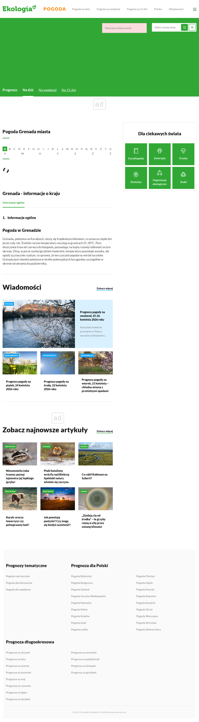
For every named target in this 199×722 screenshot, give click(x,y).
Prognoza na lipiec (16, 692)
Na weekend (47, 90)
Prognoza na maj (15, 679)
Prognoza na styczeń (18, 652)
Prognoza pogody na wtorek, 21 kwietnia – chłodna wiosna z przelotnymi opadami (95, 385)
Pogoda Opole (144, 583)
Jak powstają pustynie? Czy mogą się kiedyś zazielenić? (57, 521)
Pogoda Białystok (81, 576)
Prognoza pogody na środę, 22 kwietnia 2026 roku (56, 385)
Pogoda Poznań (145, 589)
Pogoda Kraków (80, 616)
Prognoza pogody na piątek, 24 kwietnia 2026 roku (18, 385)
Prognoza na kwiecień (18, 672)
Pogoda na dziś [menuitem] (81, 9)
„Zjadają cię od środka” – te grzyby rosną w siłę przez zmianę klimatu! (93, 521)
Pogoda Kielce (79, 609)
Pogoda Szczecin (145, 603)
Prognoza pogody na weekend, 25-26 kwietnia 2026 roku (92, 316)
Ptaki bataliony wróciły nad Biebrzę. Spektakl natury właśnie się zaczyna (57, 476)
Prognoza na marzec (17, 666)
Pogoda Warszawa (147, 616)
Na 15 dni (69, 90)
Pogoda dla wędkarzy (18, 589)
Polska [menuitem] (158, 9)
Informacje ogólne (14, 202)
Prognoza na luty (16, 659)
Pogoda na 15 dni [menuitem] (137, 9)
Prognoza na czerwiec (18, 686)
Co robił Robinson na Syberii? (95, 476)
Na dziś (28, 90)
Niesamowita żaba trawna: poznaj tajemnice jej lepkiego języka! (20, 476)
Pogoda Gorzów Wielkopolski (88, 596)
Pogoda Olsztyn (145, 576)
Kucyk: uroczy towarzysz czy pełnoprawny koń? (17, 521)
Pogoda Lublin (79, 629)
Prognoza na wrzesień (84, 652)
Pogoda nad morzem (18, 576)
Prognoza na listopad (83, 666)
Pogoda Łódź (78, 623)
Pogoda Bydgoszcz (82, 583)
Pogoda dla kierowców (19, 583)
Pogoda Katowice (81, 603)
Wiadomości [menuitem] (176, 9)
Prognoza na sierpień (18, 699)
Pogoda (55, 9)
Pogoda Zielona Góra (148, 629)
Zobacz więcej (105, 288)
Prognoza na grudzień (83, 672)
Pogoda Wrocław (146, 623)
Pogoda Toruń (144, 609)
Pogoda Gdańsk (80, 589)
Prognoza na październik (85, 659)
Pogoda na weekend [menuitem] (108, 9)
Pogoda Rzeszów (146, 596)
